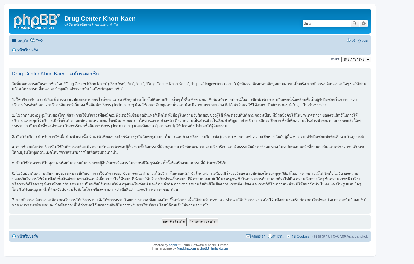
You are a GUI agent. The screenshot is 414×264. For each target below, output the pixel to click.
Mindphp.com (186, 248)
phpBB (173, 245)
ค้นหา (354, 23)
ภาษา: (335, 59)
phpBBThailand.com (214, 248)
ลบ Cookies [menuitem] (300, 236)
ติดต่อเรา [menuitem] (258, 236)
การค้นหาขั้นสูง (363, 23)
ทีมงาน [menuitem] (278, 236)
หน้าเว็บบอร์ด (27, 236)
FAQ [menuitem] (39, 40)
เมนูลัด (23, 40)
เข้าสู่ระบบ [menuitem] (360, 40)
